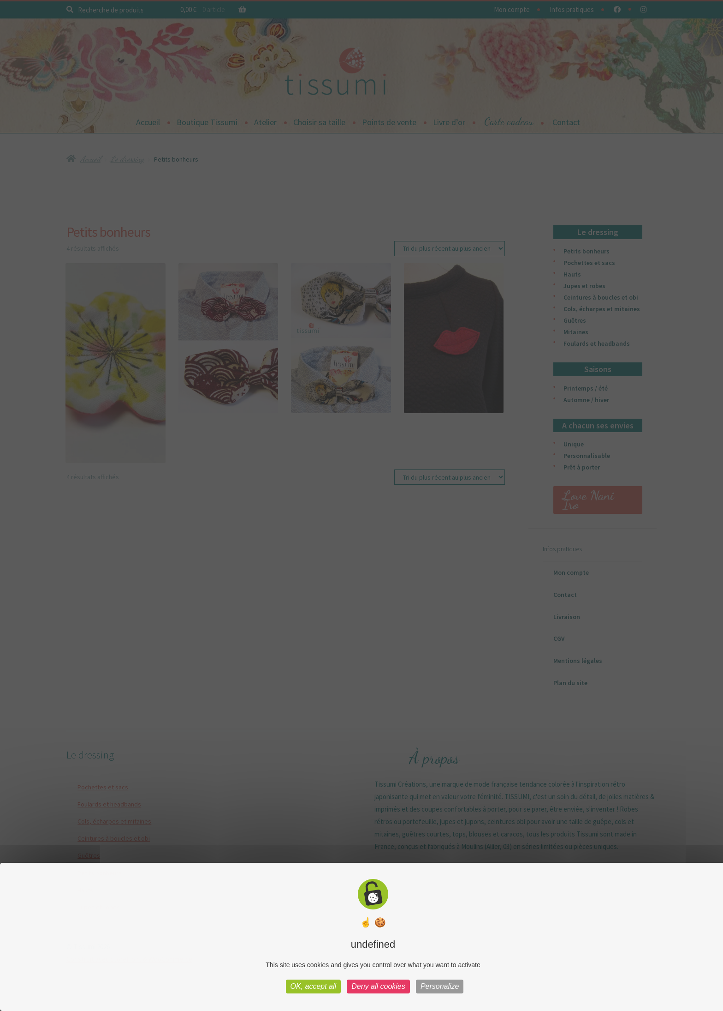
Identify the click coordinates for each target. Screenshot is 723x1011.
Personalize (440, 986)
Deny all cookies (378, 986)
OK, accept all (313, 986)
